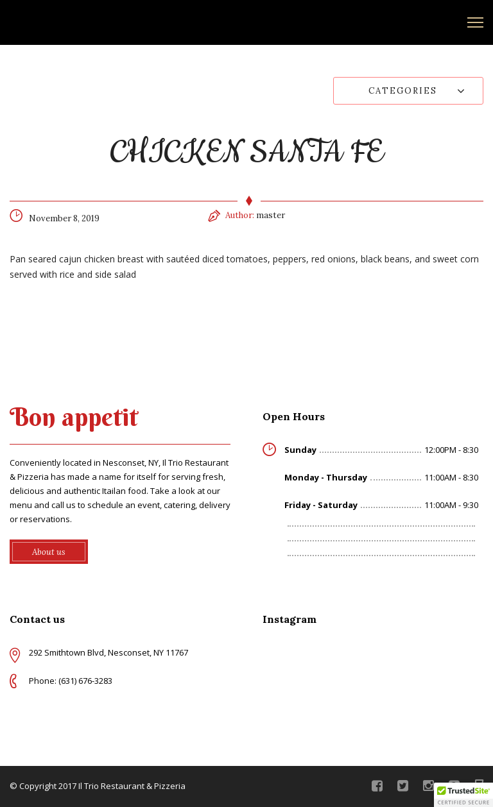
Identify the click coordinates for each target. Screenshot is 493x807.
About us (48, 552)
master (270, 215)
